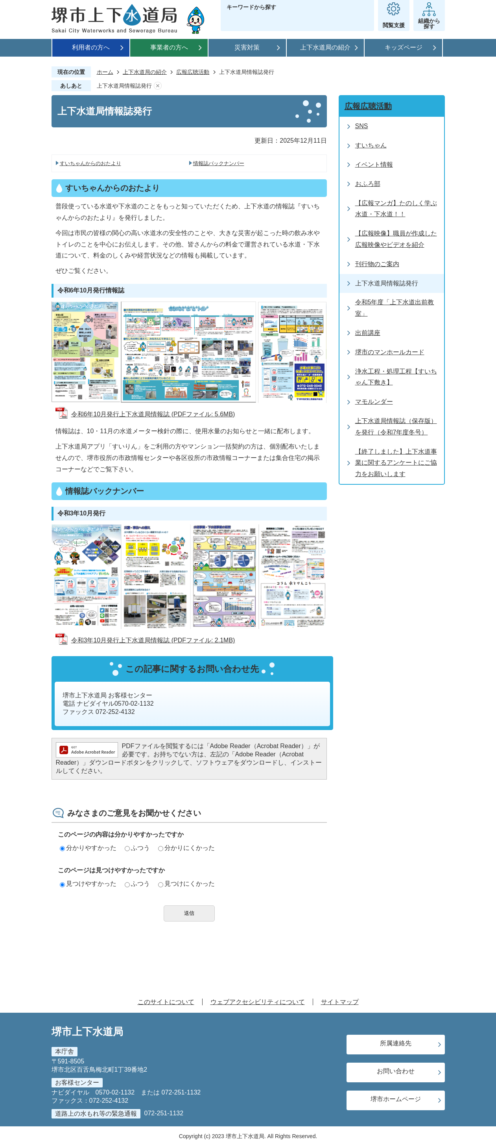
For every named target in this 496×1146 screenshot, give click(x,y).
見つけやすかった (88, 883)
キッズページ (403, 47)
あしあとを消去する (158, 86)
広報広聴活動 (192, 72)
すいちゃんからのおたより (90, 163)
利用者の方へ (91, 47)
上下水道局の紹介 (325, 47)
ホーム (105, 72)
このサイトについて (166, 1002)
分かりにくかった (186, 847)
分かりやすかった (88, 847)
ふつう (137, 847)
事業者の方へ (169, 47)
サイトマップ (340, 1002)
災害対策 (247, 47)
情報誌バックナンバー (218, 163)
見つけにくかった (186, 883)
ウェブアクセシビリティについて (257, 1002)
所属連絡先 (395, 1043)
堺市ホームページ (396, 1099)
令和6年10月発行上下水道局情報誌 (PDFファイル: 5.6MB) (153, 414)
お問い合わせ (396, 1071)
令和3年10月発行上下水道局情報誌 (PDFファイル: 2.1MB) (153, 640)
